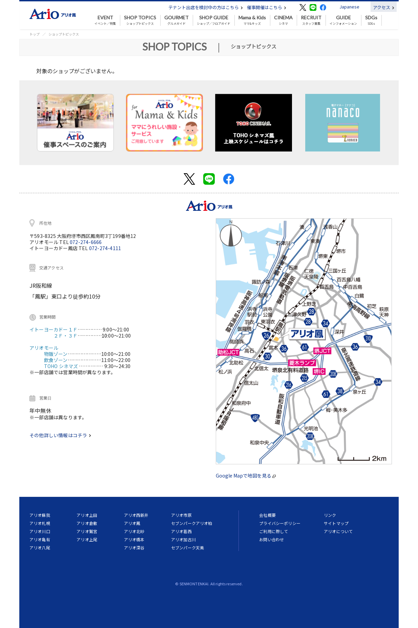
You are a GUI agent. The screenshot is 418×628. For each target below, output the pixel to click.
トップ (34, 34)
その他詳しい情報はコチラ (60, 435)
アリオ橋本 (134, 539)
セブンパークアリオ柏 (191, 523)
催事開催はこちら (266, 7)
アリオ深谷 (134, 547)
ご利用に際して (273, 531)
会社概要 (267, 515)
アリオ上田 (87, 515)
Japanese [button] (349, 6)
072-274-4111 (105, 248)
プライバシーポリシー (279, 523)
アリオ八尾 (39, 547)
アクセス (383, 7)
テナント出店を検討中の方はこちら (205, 7)
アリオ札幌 (39, 523)
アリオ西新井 (136, 515)
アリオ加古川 (183, 539)
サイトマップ (336, 523)
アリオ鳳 (132, 523)
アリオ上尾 (87, 539)
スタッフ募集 (311, 20)
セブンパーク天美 (187, 547)
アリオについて (338, 531)
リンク (330, 515)
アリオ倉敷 (87, 523)
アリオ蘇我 (39, 515)
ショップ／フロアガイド (213, 20)
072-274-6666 (86, 242)
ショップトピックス (140, 20)
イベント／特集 (105, 20)
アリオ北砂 (134, 531)
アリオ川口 (39, 531)
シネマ (283, 20)
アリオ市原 (181, 515)
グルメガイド (176, 20)
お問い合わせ (271, 539)
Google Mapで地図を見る (246, 475)
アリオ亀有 (39, 539)
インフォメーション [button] (343, 20)
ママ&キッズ (252, 20)
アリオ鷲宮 (87, 531)
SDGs (371, 20)
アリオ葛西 (181, 531)
